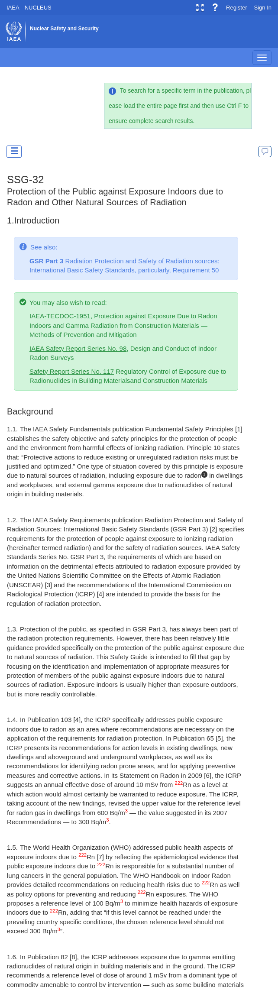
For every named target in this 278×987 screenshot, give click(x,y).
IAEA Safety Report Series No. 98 (77, 348)
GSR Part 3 (46, 261)
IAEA (12, 7)
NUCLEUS (38, 7)
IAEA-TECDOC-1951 (60, 316)
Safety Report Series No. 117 (71, 371)
